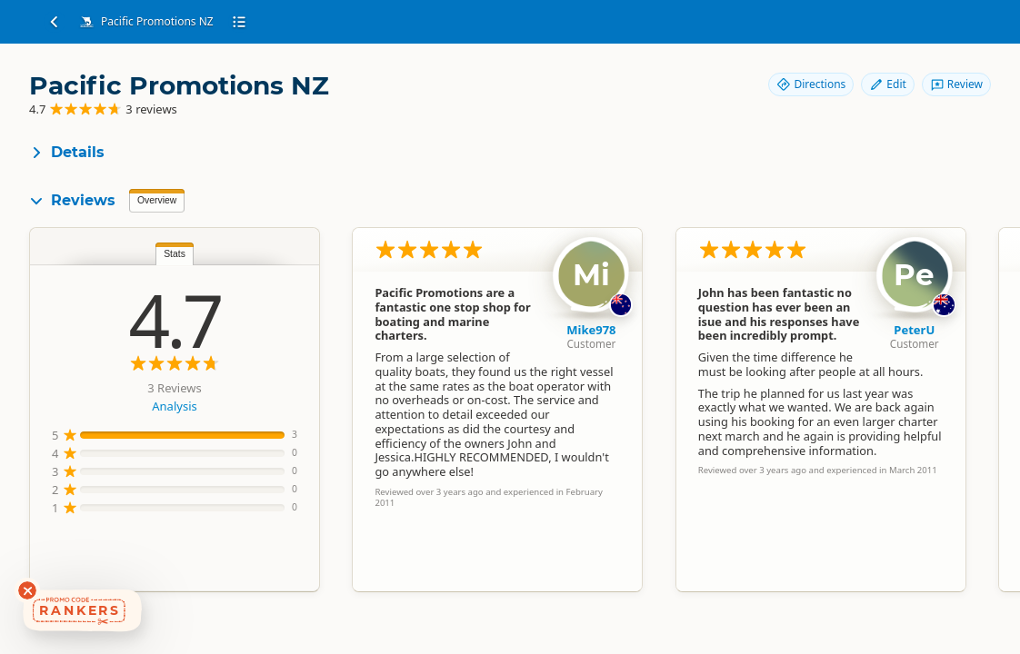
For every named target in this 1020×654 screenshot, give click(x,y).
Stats (174, 254)
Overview (156, 200)
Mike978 (590, 330)
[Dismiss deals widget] (27, 590)
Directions (810, 84)
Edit (887, 84)
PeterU (914, 330)
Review (956, 84)
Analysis (174, 406)
